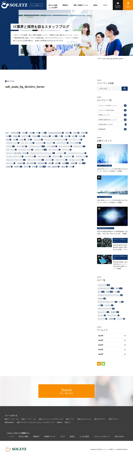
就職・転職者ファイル (81, 5)
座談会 (95, 5)
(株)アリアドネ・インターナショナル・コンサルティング (35, 422)
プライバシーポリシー (102, 436)
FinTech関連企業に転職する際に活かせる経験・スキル (120, 247)
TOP (99, 58)
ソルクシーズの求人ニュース (112, 105)
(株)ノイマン (70, 419)
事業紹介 (65, 5)
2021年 (100, 349)
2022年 (100, 345)
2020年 (100, 354)
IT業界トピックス (112, 115)
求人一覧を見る (66, 391)
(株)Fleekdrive (9, 422)
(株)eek (59, 422)
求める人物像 (53, 5)
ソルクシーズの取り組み (112, 110)
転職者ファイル (49, 436)
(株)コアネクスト (100, 419)
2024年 (100, 340)
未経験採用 (112, 129)
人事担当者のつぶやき (112, 124)
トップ (11, 436)
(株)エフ (67, 422)
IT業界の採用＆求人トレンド (112, 120)
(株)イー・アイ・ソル (29, 419)
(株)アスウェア (113, 419)
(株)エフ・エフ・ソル (12, 419)
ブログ (105, 5)
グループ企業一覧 (11, 415)
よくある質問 (53, 7)
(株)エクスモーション (84, 419)
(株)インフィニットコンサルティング (51, 419)
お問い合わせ (119, 436)
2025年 (100, 336)
